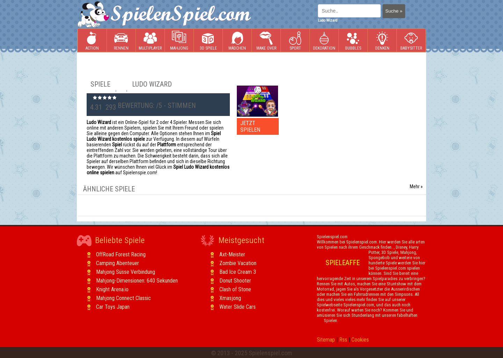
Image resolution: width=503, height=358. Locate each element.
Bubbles (353, 41)
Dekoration (324, 41)
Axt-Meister (232, 254)
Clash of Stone (235, 289)
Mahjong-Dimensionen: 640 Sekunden (137, 280)
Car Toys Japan (113, 307)
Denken (382, 41)
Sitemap (326, 339)
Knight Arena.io (112, 289)
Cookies (360, 339)
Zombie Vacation (237, 263)
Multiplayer (150, 41)
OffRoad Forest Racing (121, 254)
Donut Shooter (235, 280)
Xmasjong (230, 298)
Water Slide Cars (237, 307)
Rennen (121, 41)
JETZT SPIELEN (250, 126)
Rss (343, 339)
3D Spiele (208, 41)
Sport (295, 41)
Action (92, 41)
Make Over (266, 41)
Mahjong (179, 41)
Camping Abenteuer (117, 263)
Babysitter (411, 41)
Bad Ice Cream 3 (237, 272)
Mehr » (416, 186)
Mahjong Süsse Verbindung (125, 272)
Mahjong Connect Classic (123, 298)
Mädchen (237, 41)
